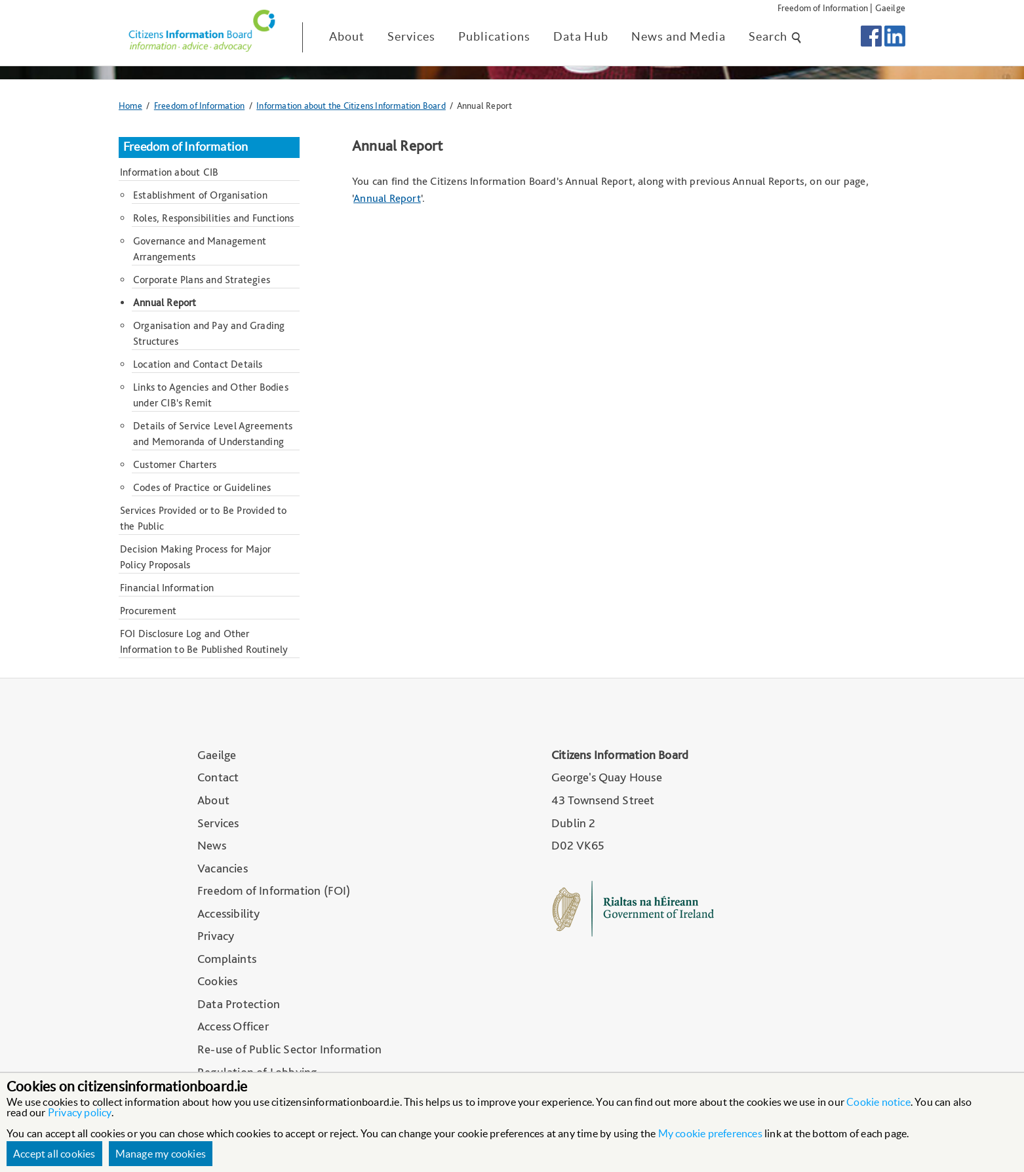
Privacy (215, 935)
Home (130, 105)
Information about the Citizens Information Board (351, 105)
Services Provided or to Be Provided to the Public (203, 518)
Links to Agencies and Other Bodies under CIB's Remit (210, 395)
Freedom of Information (823, 7)
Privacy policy (79, 1112)
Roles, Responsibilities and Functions (213, 218)
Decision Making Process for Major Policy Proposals (195, 557)
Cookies (217, 980)
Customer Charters (174, 464)
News (211, 845)
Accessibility (228, 913)
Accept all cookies (54, 1154)
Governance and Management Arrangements (199, 249)
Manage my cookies (160, 1154)
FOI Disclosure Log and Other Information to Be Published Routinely (204, 641)
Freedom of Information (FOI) (274, 890)
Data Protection (238, 1003)
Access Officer (233, 1026)
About (346, 36)
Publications (494, 36)
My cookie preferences (710, 1133)
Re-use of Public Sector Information (289, 1049)
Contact (218, 777)
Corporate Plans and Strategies (201, 279)
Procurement (148, 610)
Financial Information (167, 587)
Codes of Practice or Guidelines (202, 487)
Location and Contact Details (198, 364)
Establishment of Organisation (200, 195)
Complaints (226, 958)
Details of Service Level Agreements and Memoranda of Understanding (212, 434)
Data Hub (580, 36)
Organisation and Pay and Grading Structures (209, 333)
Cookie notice (878, 1102)
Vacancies (222, 868)
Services (411, 36)
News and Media (678, 36)
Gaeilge (890, 7)
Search (775, 36)
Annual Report (387, 198)
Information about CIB (169, 172)
